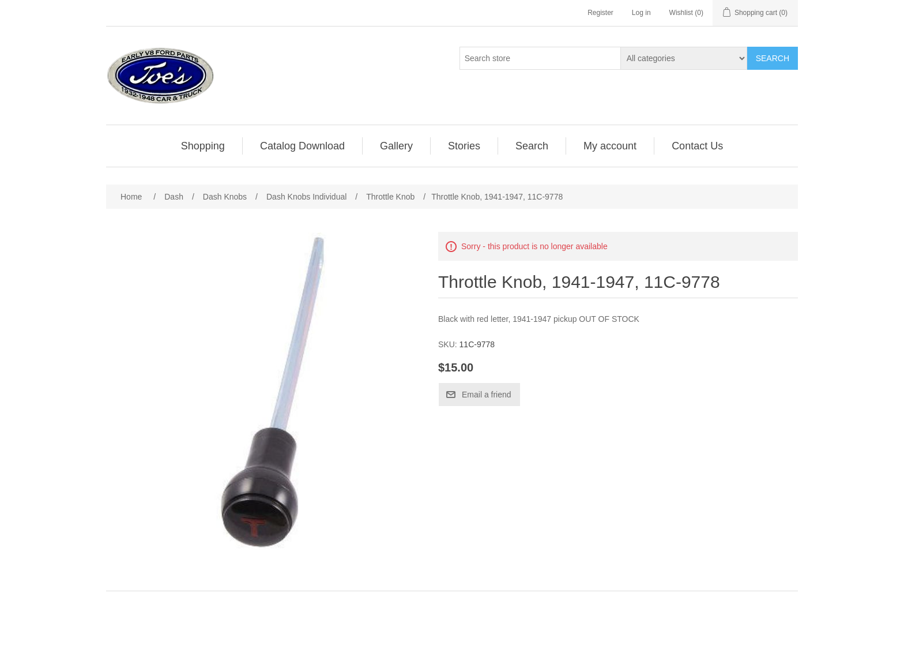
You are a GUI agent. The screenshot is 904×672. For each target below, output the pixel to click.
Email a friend (486, 394)
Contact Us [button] (697, 146)
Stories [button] (464, 146)
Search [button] (531, 146)
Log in (641, 13)
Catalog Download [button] (302, 146)
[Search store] (540, 58)
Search (772, 58)
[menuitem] (203, 146)
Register (600, 13)
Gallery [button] (396, 146)
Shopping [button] (203, 146)
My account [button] (609, 146)
